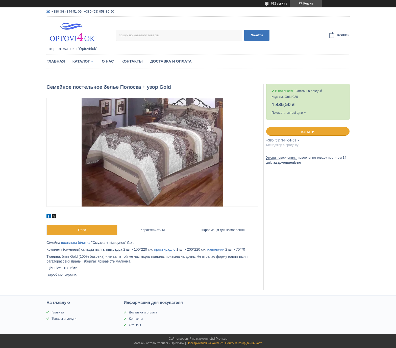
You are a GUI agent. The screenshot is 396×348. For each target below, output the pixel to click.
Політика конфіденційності (243, 343)
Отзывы (135, 325)
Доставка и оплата (171, 61)
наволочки (215, 249)
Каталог (81, 61)
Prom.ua (221, 338)
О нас (108, 61)
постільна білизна (75, 243)
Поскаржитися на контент (204, 343)
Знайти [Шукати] (257, 35)
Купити (307, 132)
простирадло (164, 249)
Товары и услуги (64, 319)
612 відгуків (279, 3)
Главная (55, 61)
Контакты (132, 61)
